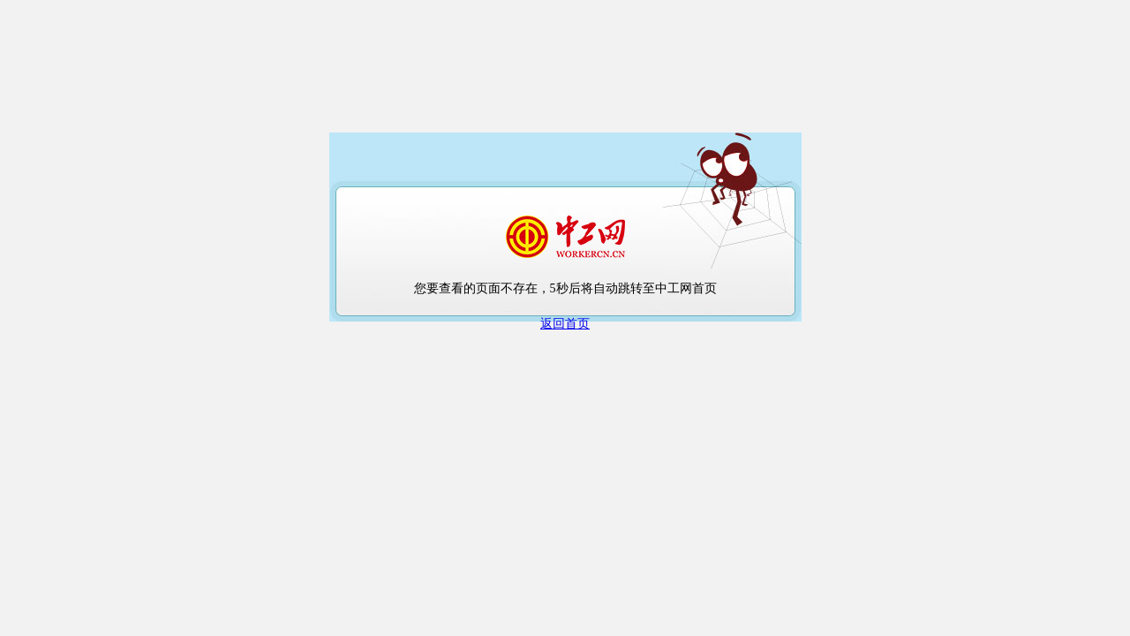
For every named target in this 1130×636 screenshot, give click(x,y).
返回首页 (565, 323)
